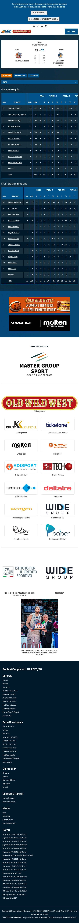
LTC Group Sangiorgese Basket (58, 63)
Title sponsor (39, 411)
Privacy (50, 911)
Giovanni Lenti (13, 214)
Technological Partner (21, 518)
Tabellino (34, 75)
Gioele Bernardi (13, 226)
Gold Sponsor (21, 432)
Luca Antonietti (13, 220)
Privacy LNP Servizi (60, 911)
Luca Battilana (13, 250)
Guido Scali (12, 269)
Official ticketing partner (58, 432)
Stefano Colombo (14, 108)
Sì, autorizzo (38, 13)
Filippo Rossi (12, 257)
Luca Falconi (12, 208)
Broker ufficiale (57, 518)
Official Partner (21, 475)
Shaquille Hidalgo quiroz (17, 114)
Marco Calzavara (14, 138)
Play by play (20, 75)
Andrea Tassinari (14, 245)
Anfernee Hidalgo (14, 120)
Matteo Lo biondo (14, 144)
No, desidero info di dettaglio (42, 19)
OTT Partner (57, 496)
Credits (45, 914)
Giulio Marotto (13, 150)
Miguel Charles (13, 232)
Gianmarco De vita (15, 163)
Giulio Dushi (12, 263)
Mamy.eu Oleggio (22, 61)
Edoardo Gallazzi (14, 126)
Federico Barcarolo (15, 156)
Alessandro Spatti (14, 132)
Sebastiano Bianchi (15, 202)
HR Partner (57, 454)
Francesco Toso (13, 238)
